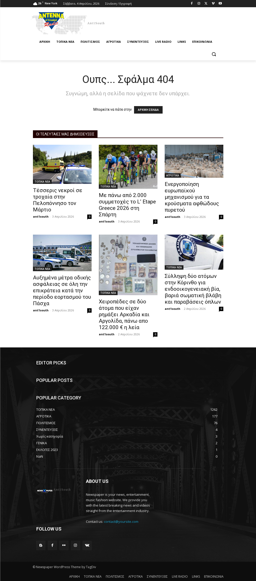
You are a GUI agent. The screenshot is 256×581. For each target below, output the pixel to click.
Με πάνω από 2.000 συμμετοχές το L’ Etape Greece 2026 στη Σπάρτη (127, 205)
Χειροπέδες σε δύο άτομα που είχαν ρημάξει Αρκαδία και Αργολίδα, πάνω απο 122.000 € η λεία (124, 314)
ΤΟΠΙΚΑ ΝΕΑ (42, 181)
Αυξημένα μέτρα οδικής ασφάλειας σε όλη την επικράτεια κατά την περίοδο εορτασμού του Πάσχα (62, 290)
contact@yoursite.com (121, 521)
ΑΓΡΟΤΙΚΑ (172, 175)
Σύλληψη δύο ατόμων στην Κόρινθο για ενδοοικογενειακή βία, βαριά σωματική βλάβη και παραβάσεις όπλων (193, 289)
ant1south (41, 216)
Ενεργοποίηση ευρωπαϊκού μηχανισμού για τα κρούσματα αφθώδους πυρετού (192, 197)
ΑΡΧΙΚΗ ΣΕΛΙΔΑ (148, 110)
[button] (214, 54)
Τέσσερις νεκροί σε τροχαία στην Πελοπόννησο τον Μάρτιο (57, 200)
